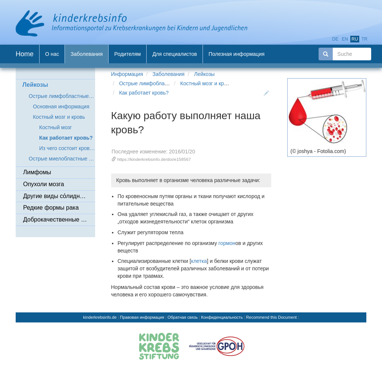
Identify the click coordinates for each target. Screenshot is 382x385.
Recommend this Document (271, 317)
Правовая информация (142, 317)
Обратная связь (182, 317)
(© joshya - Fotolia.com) (318, 151)
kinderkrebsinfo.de (100, 317)
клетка (199, 261)
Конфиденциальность (222, 317)
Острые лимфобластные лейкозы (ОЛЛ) (167, 83)
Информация (127, 74)
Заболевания (169, 74)
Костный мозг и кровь (206, 83)
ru (354, 39)
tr (364, 39)
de (335, 39)
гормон (227, 243)
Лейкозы (204, 74)
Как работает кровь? (144, 93)
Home (25, 54)
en (345, 39)
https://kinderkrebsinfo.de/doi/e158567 (154, 159)
